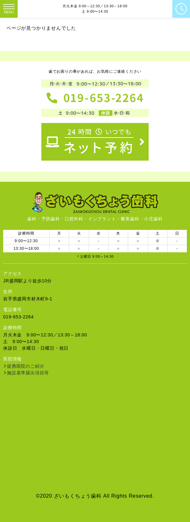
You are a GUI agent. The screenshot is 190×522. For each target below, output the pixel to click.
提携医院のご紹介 (25, 366)
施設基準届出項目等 (28, 372)
